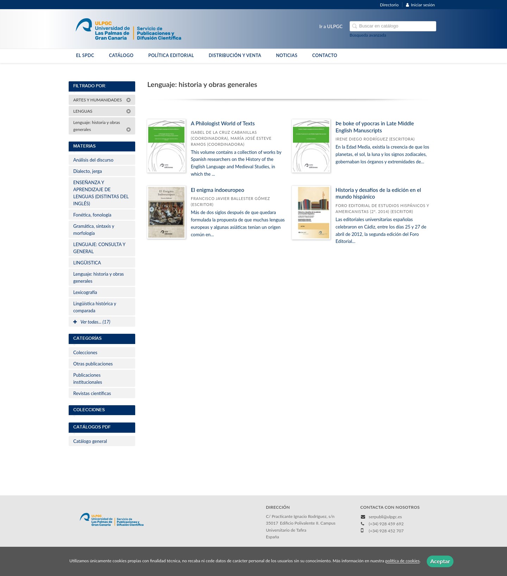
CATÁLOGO (121, 55)
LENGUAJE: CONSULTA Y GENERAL (99, 248)
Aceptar (440, 561)
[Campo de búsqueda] (393, 26)
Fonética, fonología (92, 215)
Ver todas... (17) (91, 322)
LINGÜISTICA (87, 262)
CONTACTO (324, 55)
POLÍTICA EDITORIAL (171, 55)
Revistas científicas (92, 393)
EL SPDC (85, 55)
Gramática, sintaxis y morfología (93, 229)
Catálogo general (90, 441)
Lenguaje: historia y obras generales (102, 126)
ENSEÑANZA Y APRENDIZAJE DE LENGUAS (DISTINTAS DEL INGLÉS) (101, 193)
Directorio (389, 4)
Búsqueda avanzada (368, 35)
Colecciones (85, 352)
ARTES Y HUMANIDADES (102, 99)
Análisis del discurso (93, 160)
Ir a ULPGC (331, 26)
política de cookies (402, 561)
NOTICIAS (287, 55)
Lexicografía (85, 292)
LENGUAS (102, 111)
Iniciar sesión (420, 4)
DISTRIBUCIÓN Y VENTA (235, 55)
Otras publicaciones (93, 364)
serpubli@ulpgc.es (385, 516)
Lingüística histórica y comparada (94, 307)
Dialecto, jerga (87, 171)
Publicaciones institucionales (87, 378)
